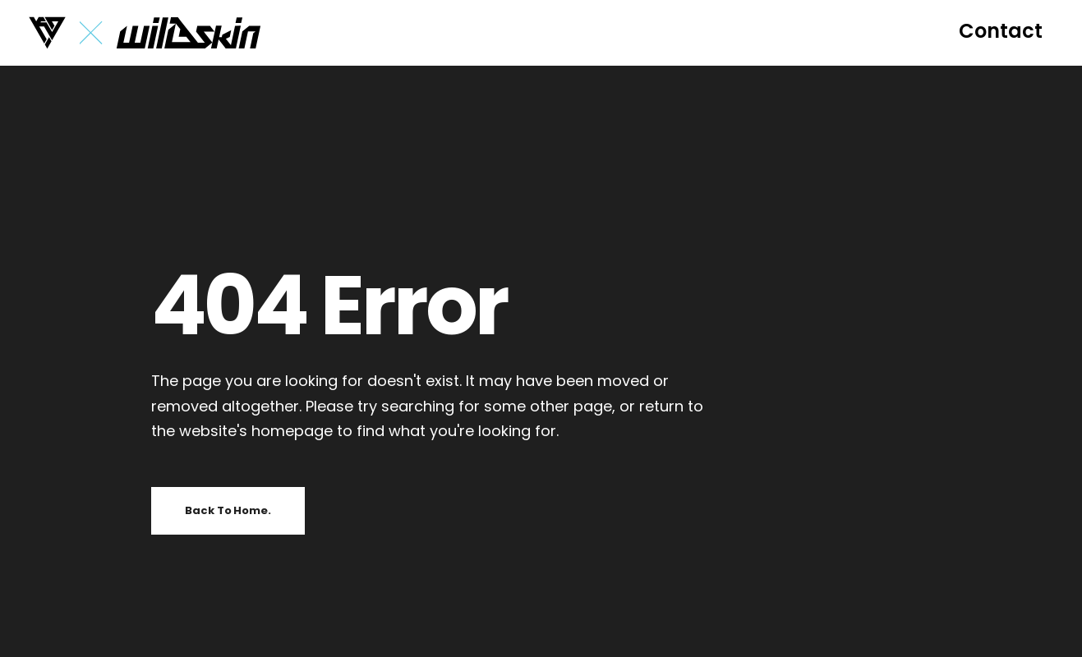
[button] (1001, 31)
